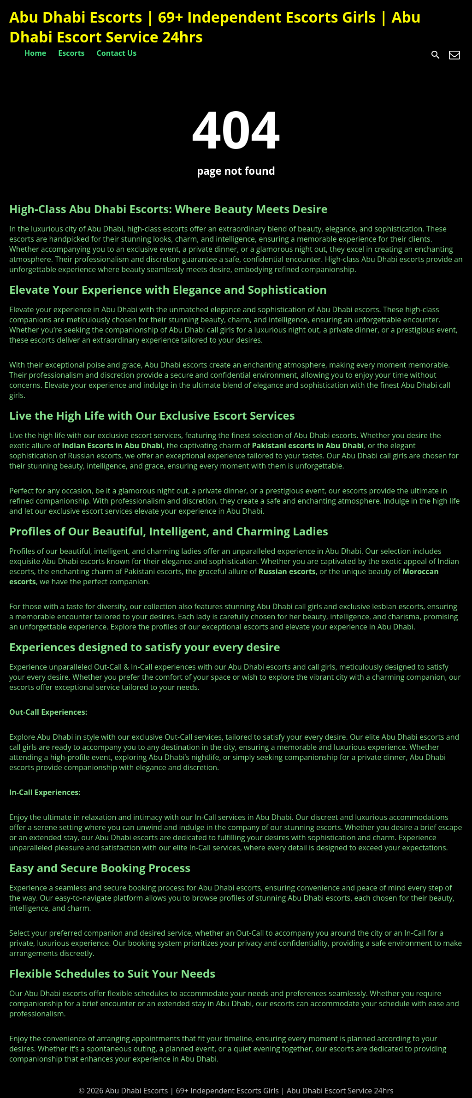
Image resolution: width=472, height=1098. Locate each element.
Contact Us (117, 53)
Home (35, 53)
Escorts (71, 53)
